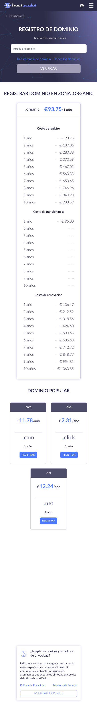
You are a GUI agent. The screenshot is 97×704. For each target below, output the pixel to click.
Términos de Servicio (65, 685)
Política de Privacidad (32, 685)
